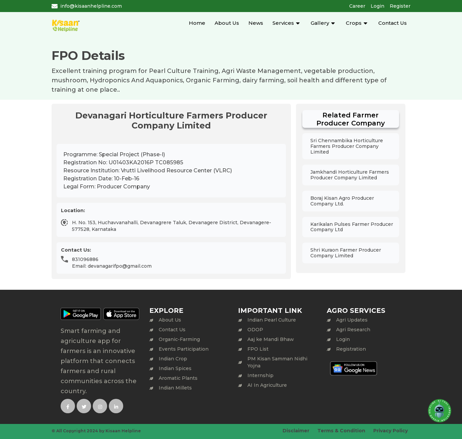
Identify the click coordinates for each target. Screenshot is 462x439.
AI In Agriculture (267, 385)
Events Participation (184, 349)
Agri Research (353, 330)
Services (283, 23)
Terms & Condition (341, 431)
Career (357, 6)
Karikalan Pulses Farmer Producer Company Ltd (351, 227)
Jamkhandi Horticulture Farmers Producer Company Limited (349, 175)
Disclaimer (296, 431)
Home (197, 23)
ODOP (255, 330)
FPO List (257, 349)
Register (400, 6)
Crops (354, 23)
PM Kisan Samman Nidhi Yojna (277, 362)
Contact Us (392, 23)
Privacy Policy (390, 431)
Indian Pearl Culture (271, 320)
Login (377, 6)
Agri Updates (352, 320)
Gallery (320, 23)
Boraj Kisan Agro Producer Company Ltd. (342, 201)
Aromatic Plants (178, 378)
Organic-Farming (179, 339)
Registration (351, 349)
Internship (260, 375)
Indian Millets (175, 388)
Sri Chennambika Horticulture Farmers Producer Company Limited (346, 146)
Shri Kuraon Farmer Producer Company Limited (345, 253)
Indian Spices (175, 368)
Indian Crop (173, 359)
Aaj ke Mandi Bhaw (270, 339)
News (255, 23)
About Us (227, 23)
